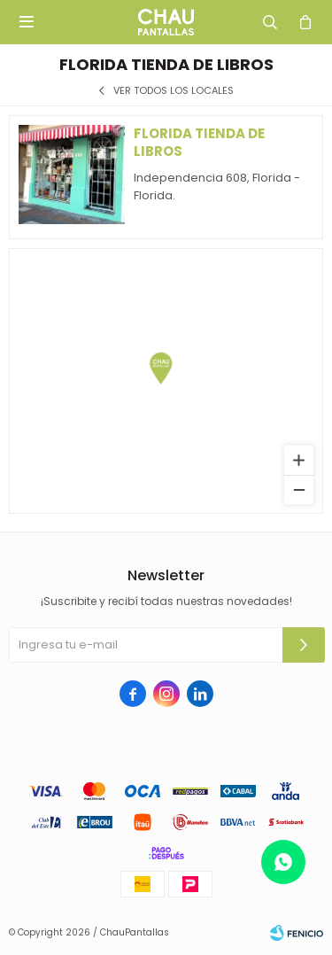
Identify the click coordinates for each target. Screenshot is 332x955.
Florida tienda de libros (199, 142)
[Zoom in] (298, 460)
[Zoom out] (298, 489)
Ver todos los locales (173, 90)
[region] (166, 381)
